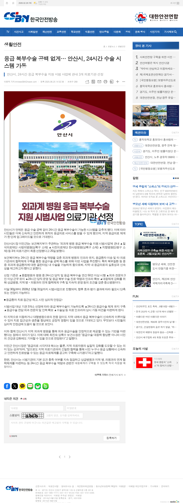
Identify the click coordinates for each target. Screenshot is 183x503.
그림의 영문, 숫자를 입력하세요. (63, 415)
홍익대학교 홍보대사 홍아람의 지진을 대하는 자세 (158, 86)
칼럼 (135, 178)
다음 (70, 457)
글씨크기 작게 (123, 81)
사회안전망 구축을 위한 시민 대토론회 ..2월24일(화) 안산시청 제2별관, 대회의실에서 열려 (158, 57)
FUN (135, 296)
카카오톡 (22, 386)
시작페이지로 (7, 3)
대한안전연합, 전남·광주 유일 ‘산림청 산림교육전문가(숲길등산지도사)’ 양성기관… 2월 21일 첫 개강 (158, 97)
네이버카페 (38, 386)
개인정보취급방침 (85, 486)
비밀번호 (71, 408)
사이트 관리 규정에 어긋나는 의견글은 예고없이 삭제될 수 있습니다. (47, 422)
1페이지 (173, 178)
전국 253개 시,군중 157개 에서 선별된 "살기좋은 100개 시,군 (156, 311)
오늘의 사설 (140, 349)
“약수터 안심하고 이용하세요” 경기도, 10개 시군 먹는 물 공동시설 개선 (158, 68)
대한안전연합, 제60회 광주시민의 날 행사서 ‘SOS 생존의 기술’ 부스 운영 (156, 322)
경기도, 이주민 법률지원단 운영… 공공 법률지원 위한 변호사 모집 (158, 92)
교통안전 (61, 32)
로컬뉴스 (111, 46)
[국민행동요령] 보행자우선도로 (158, 80)
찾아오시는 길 (67, 486)
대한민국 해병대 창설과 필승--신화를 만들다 (156, 332)
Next (177, 362)
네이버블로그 (30, 386)
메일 (99, 81)
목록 (93, 81)
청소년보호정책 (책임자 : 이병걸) (111, 486)
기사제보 (169, 32)
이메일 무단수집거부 (137, 486)
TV (7, 32)
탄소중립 (104, 32)
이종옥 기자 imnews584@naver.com (20, 81)
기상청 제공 (42, 4)
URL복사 (87, 81)
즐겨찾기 (13, 3)
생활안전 (121, 46)
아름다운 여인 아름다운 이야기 (151, 316)
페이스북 (7, 386)
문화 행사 (140, 32)
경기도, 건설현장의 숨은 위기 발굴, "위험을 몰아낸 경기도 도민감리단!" (156, 327)
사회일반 (33, 32)
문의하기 (165, 486)
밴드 (45, 386)
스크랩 (111, 81)
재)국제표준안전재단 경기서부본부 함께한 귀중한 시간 (158, 74)
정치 (127, 32)
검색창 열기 (175, 32)
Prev (134, 362)
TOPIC (139, 224)
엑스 (15, 386)
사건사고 (18, 32)
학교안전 (75, 32)
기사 (143, 46)
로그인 (173, 3)
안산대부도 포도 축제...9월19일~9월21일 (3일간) (156, 306)
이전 (60, 457)
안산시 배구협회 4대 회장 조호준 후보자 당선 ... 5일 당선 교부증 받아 (156, 337)
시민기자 (154, 32)
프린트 (105, 81)
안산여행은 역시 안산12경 (154, 63)
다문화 (116, 32)
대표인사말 (53, 486)
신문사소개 (40, 486)
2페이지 (176, 178)
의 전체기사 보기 (109, 374)
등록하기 (112, 438)
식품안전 (90, 32)
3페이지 (178, 178)
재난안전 (47, 32)
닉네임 (14, 408)
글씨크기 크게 (117, 81)
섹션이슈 (140, 132)
